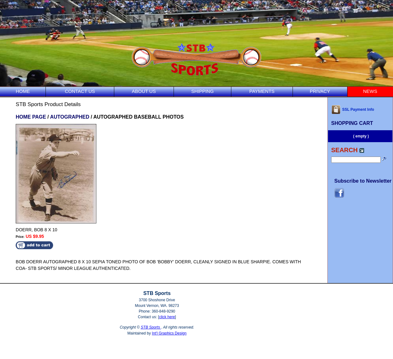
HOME (23, 91)
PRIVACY (320, 91)
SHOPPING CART (352, 123)
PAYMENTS (261, 91)
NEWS (370, 91)
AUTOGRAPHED (69, 117)
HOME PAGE (31, 117)
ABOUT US (144, 91)
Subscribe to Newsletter (362, 181)
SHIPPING (202, 91)
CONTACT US (80, 91)
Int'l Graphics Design (169, 333)
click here (167, 317)
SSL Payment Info (352, 109)
